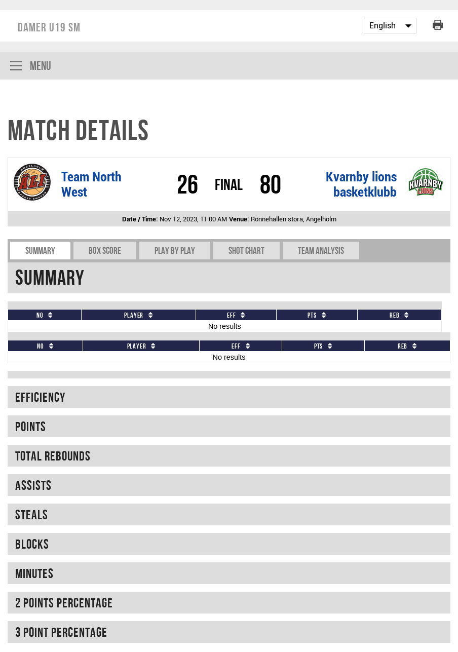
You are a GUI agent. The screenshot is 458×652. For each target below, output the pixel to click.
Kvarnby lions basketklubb (361, 184)
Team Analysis (321, 250)
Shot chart (246, 250)
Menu (30, 66)
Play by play (175, 250)
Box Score (105, 250)
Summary (40, 250)
